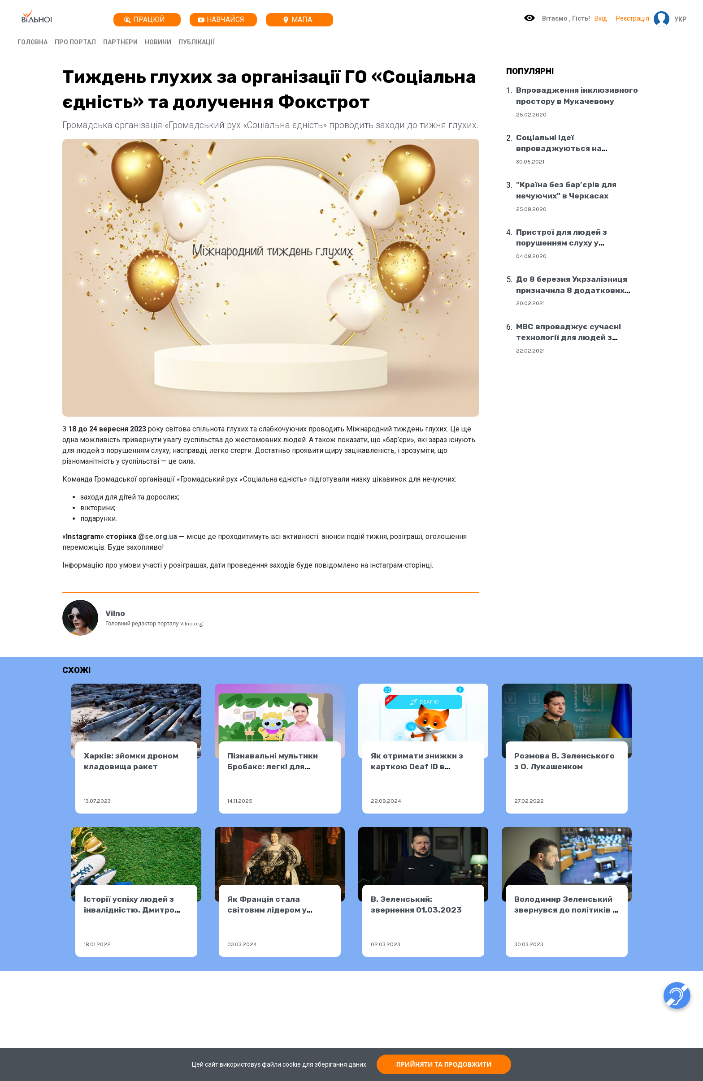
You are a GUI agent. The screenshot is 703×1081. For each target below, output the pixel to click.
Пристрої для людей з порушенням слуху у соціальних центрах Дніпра (572, 243)
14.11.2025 (239, 800)
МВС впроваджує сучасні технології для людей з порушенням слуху (568, 337)
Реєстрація (632, 18)
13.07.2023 (97, 800)
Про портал (75, 42)
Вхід (601, 18)
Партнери (120, 42)
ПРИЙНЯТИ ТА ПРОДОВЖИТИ (444, 1064)
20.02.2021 (530, 303)
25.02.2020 (531, 114)
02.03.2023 (385, 944)
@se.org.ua (157, 536)
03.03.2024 (242, 944)
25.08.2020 (531, 209)
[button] (678, 19)
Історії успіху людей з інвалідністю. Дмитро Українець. (129, 910)
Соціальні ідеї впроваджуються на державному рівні (559, 148)
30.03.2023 (528, 944)
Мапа (297, 19)
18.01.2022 (97, 944)
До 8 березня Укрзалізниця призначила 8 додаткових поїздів (571, 290)
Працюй (144, 19)
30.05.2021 (530, 161)
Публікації (196, 42)
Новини (158, 42)
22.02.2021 (530, 350)
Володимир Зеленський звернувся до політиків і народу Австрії (564, 910)
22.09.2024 (386, 800)
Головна (32, 42)
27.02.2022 (529, 800)
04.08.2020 (531, 256)
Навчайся (221, 19)
